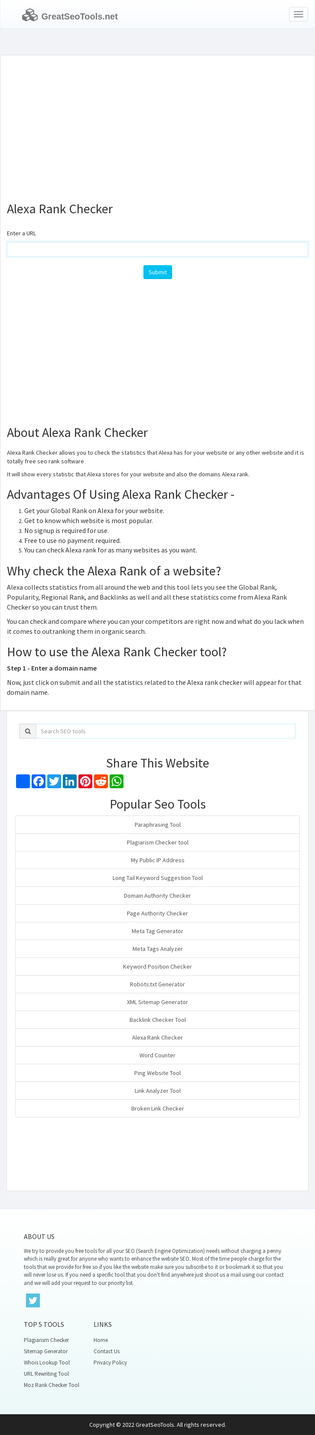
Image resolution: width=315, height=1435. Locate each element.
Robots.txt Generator (157, 984)
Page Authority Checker (157, 913)
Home (101, 1340)
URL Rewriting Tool (46, 1373)
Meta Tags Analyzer (158, 949)
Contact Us (107, 1351)
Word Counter (157, 1055)
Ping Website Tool (157, 1073)
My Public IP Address (158, 860)
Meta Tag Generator (157, 931)
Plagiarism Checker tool (157, 842)
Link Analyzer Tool (158, 1091)
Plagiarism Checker (46, 1340)
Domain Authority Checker (157, 895)
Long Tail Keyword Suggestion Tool (158, 878)
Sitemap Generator (46, 1351)
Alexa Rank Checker (157, 1037)
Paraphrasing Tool (158, 824)
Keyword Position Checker (157, 966)
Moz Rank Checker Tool (51, 1385)
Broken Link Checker (157, 1108)
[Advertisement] (157, 124)
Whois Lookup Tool (47, 1362)
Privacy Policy (110, 1362)
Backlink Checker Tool (158, 1020)
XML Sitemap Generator (157, 1002)
